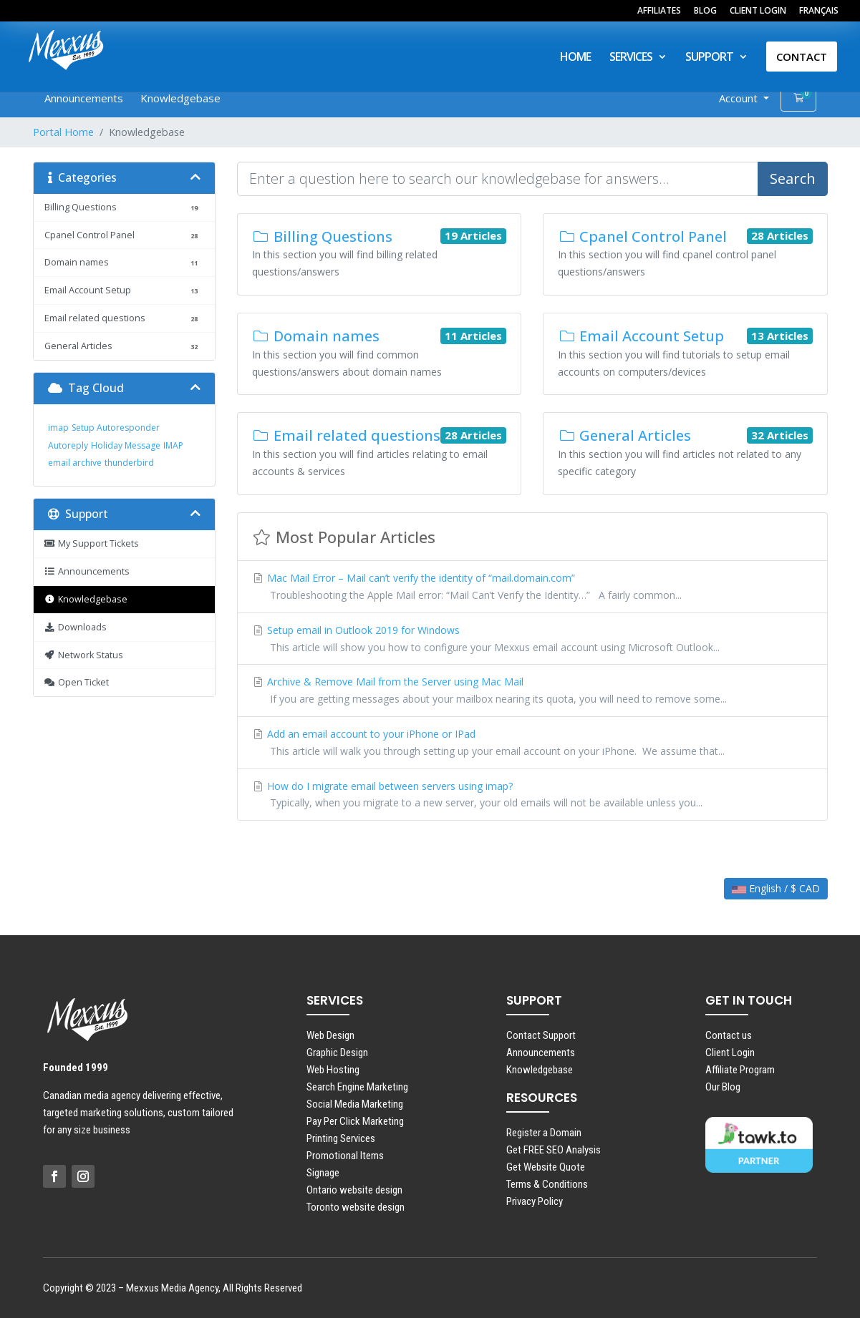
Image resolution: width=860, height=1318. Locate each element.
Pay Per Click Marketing (355, 1121)
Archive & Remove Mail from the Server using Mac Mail (532, 691)
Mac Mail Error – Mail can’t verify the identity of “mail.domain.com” (532, 587)
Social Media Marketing (354, 1104)
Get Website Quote (545, 1167)
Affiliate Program (740, 1069)
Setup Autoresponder (116, 427)
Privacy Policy (534, 1201)
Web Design (330, 1035)
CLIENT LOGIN (758, 11)
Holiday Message (125, 445)
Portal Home (63, 132)
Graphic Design (337, 1052)
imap (58, 427)
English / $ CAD (776, 888)
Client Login (730, 1052)
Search (793, 178)
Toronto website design (355, 1207)
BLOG (705, 11)
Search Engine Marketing (357, 1086)
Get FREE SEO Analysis (553, 1149)
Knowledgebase (180, 98)
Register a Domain (543, 1132)
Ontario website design (354, 1189)
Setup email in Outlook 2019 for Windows (532, 639)
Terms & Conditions (547, 1184)
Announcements (83, 98)
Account (739, 98)
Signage (322, 1172)
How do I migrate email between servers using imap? (532, 795)
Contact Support (541, 1035)
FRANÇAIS (819, 11)
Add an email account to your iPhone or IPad (532, 743)
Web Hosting (332, 1069)
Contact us (728, 1035)
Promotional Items (345, 1155)
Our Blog (722, 1086)
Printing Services (340, 1138)
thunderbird (129, 463)
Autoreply (68, 445)
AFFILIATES (659, 11)
